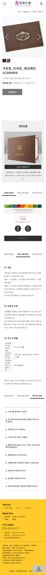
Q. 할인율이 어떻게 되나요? (16, 478)
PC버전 (31, 571)
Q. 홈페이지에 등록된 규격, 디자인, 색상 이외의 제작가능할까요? (23, 446)
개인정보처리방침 (21, 571)
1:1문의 (27, 508)
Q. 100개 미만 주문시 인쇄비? (17, 437)
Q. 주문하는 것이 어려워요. (16, 429)
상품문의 (12, 92)
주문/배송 (8, 508)
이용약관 (11, 571)
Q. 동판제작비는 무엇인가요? (16, 455)
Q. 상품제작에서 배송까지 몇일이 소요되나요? (22, 462)
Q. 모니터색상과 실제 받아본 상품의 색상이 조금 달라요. (22, 420)
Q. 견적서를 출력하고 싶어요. (16, 411)
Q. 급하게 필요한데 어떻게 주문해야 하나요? (22, 486)
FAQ (18, 508)
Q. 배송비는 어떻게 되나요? (16, 470)
